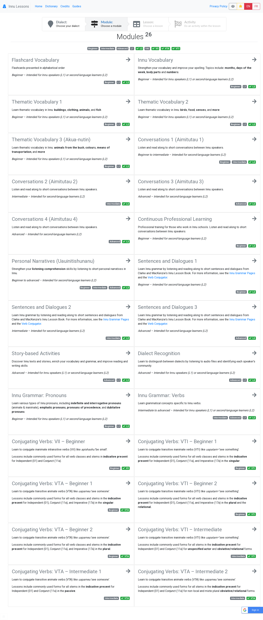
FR (256, 6)
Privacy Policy (218, 6)
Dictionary (51, 6)
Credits (65, 6)
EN (248, 6)
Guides (76, 6)
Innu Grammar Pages (242, 273)
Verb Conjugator (157, 277)
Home (38, 6)
